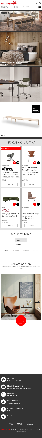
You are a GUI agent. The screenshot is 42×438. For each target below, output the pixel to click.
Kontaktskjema (21, 431)
